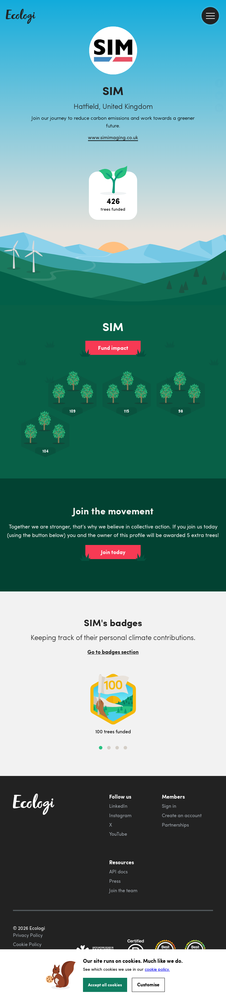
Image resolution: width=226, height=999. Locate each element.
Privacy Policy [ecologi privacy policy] (28, 935)
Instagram (120, 815)
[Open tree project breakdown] (113, 196)
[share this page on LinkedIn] (219, 109)
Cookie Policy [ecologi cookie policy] (27, 944)
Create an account (182, 815)
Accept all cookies (105, 985)
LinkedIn (118, 806)
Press (115, 881)
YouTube (118, 834)
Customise (148, 984)
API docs (118, 872)
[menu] (210, 15)
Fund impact (113, 348)
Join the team (123, 890)
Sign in (169, 806)
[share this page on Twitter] (219, 96)
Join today (113, 552)
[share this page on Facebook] (219, 84)
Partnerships (175, 825)
